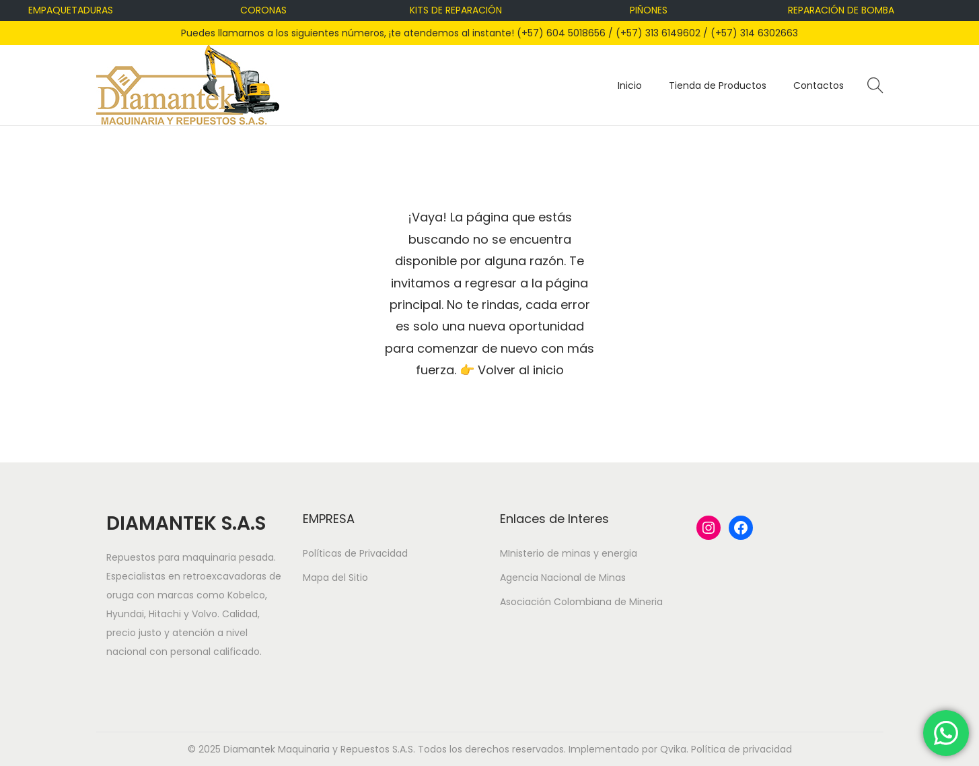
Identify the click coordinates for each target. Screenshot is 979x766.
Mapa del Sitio (335, 577)
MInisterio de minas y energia (568, 553)
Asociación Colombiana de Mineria (581, 601)
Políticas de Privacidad (355, 553)
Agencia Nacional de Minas (563, 577)
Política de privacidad (741, 749)
